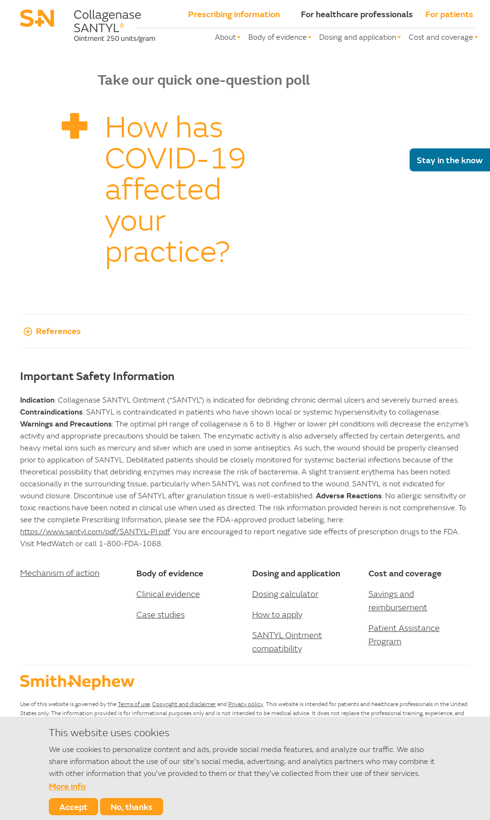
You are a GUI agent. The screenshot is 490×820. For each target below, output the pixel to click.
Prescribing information (234, 14)
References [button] (50, 331)
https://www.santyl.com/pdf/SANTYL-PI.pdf (95, 531)
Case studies (160, 614)
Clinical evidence (168, 593)
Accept (73, 806)
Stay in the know (450, 160)
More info (67, 786)
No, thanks (132, 806)
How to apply (277, 614)
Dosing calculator (285, 593)
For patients (449, 14)
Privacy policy (245, 704)
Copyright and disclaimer (184, 704)
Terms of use (134, 704)
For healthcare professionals (357, 14)
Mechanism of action (60, 572)
